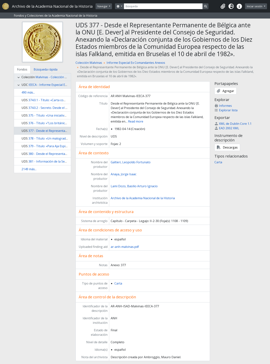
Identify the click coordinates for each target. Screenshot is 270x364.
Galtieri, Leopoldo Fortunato (131, 162)
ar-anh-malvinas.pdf (125, 247)
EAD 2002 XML (226, 128)
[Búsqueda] (163, 6)
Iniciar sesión (255, 6)
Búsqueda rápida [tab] (45, 69)
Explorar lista (225, 110)
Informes (223, 106)
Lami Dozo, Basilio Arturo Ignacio (134, 186)
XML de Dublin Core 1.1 (232, 124)
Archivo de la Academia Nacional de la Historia (143, 198)
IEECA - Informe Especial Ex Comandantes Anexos (63, 85)
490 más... (28, 92)
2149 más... (29, 169)
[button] (223, 6)
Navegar (102, 6)
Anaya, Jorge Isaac (123, 174)
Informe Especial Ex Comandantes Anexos (136, 63)
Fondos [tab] (22, 69)
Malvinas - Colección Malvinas (56, 77)
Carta (118, 283)
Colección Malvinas (89, 63)
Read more (135, 121)
